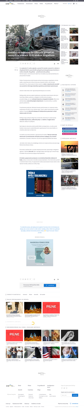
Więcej (56, 3)
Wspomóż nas (50, 285)
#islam (30, 294)
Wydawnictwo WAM (17, 403)
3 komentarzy (67, 100)
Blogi (23, 0)
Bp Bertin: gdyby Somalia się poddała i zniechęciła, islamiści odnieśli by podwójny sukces (69, 189)
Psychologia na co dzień (43, 396)
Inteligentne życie (50, 386)
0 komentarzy (67, 105)
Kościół (63, 156)
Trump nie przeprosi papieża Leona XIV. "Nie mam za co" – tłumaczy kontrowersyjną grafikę (51, 343)
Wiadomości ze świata (15, 58)
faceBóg (27, 0)
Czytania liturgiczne (42, 394)
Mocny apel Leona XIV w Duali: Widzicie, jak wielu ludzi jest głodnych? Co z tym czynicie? (70, 119)
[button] (73, 4)
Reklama (31, 406)
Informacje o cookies (37, 406)
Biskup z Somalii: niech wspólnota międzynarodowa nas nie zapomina (69, 155)
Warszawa (65, 3)
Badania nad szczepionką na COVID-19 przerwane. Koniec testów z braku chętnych (69, 360)
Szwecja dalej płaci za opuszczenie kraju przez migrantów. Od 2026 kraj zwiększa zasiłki (32, 360)
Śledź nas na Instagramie (69, 133)
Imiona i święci (31, 397)
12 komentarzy (68, 91)
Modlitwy (40, 397)
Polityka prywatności (17, 406)
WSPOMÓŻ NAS (74, 403)
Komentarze (29, 3)
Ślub (19, 397)
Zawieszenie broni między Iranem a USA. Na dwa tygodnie (50, 360)
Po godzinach (48, 3)
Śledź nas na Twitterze (69, 131)
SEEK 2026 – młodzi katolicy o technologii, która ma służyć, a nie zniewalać (13, 360)
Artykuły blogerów (21, 396)
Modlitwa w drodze (17, 0)
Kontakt (23, 406)
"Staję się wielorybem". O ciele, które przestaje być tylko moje (64, 54)
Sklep (32, 0)
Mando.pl (26, 403)
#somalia (36, 294)
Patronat (42, 406)
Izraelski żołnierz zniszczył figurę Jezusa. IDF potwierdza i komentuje (13, 316)
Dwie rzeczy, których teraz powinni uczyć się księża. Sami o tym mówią (64, 38)
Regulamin (11, 406)
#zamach (25, 294)
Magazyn (11, 0)
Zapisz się (75, 395)
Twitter (75, 0)
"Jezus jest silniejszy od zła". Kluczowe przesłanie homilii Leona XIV (71, 109)
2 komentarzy (67, 96)
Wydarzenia (21, 3)
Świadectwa (31, 396)
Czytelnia (30, 390)
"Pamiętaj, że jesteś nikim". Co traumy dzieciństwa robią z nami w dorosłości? (64, 62)
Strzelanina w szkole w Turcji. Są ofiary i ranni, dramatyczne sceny (51, 316)
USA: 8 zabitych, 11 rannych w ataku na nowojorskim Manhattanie (69, 172)
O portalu (7, 406)
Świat (9, 58)
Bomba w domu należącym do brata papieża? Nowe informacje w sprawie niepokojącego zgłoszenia (71, 114)
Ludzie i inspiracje (52, 396)
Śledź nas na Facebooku (69, 128)
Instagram (77, 0)
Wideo (41, 3)
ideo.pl (77, 406)
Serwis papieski (21, 394)
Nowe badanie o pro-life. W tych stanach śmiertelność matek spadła (69, 343)
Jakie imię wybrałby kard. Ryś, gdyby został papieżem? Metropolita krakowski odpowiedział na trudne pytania (64, 32)
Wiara (36, 3)
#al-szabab (42, 294)
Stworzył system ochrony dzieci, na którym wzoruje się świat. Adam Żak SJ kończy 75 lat (64, 46)
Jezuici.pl (8, 403)
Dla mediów (27, 406)
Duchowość (31, 394)
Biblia (7, 0)
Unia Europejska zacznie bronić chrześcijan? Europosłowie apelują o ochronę (32, 316)
